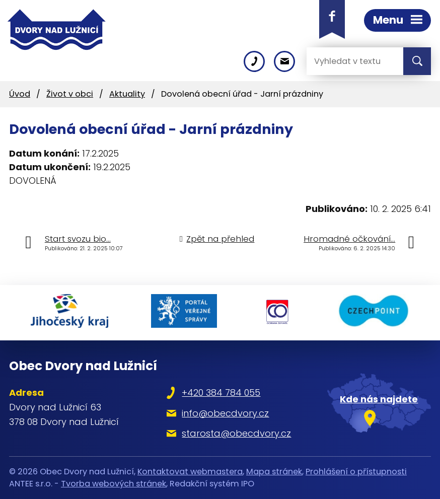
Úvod (19, 94)
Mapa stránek (274, 471)
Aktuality (127, 94)
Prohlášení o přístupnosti (356, 471)
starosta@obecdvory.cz (236, 433)
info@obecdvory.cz (225, 413)
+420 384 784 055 (221, 392)
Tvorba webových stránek (113, 483)
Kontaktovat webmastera (190, 471)
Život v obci (69, 94)
